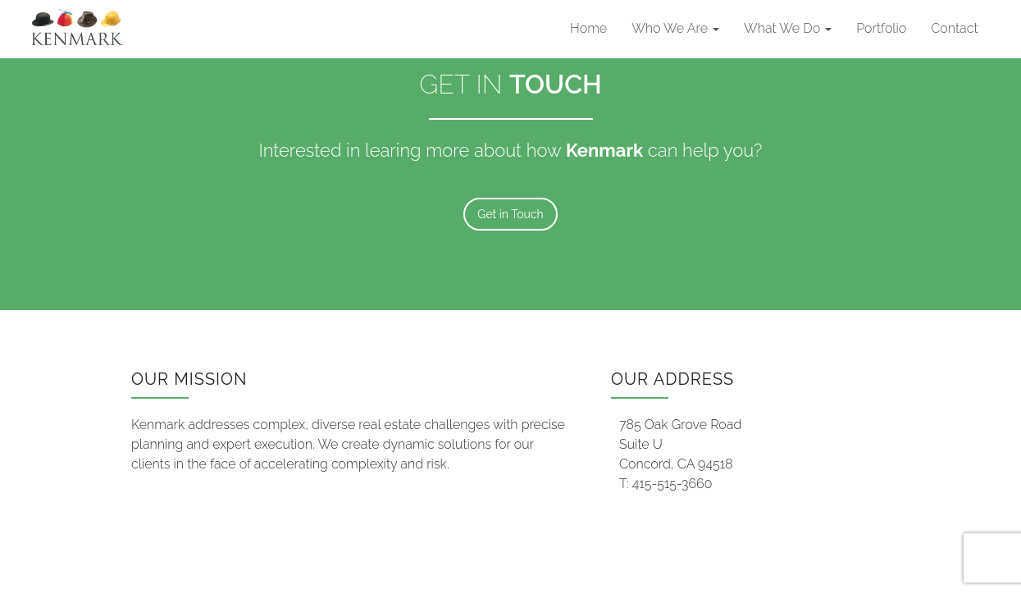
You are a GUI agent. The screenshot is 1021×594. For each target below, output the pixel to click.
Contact (954, 28)
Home (588, 28)
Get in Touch (510, 214)
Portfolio (881, 28)
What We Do (788, 28)
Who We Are (675, 28)
